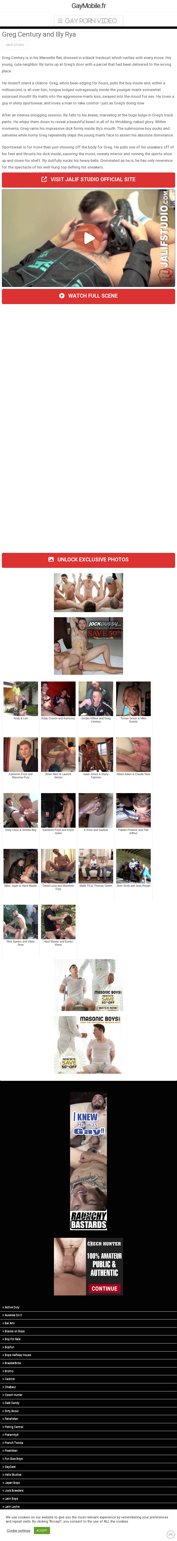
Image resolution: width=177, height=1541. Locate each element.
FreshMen (10, 1450)
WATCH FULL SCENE (88, 296)
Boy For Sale (12, 1339)
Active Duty (11, 1307)
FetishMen (10, 1418)
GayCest (9, 1466)
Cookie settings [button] (18, 1531)
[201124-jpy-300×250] (88, 645)
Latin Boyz (10, 1498)
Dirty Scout (11, 1411)
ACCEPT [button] (42, 1530)
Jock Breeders (13, 1490)
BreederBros (12, 1363)
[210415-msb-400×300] (88, 984)
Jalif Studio (15, 45)
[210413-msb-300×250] (88, 1044)
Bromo (8, 1371)
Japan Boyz (11, 1482)
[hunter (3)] (88, 1266)
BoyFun (8, 1347)
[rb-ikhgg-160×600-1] (88, 1160)
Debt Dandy (11, 1403)
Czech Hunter (12, 1394)
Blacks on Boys (14, 1331)
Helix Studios (12, 1474)
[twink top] (88, 592)
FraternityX (11, 1434)
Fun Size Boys (13, 1458)
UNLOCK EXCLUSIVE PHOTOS (88, 560)
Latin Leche (11, 1506)
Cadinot (9, 1379)
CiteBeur (9, 1387)
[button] (88, 20)
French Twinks (13, 1442)
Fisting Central (13, 1426)
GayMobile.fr (88, 5)
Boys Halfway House (17, 1355)
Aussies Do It (12, 1315)
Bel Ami (9, 1323)
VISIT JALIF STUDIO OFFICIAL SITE (88, 179)
